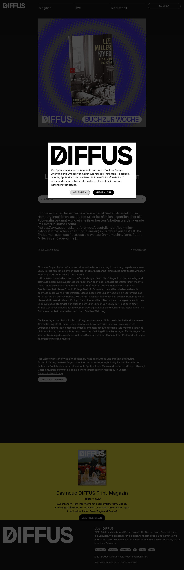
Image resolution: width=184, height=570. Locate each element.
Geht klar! (103, 192)
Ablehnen (79, 192)
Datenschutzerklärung (63, 184)
